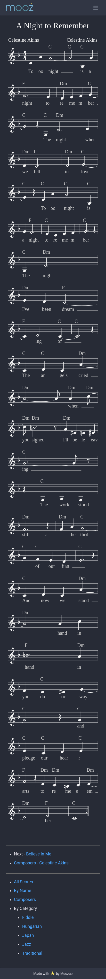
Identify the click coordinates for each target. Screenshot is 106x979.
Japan (28, 935)
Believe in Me (38, 854)
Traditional (32, 953)
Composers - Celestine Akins (41, 863)
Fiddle (28, 917)
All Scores (23, 881)
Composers (25, 899)
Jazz (26, 944)
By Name (22, 890)
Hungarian (32, 926)
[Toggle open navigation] (95, 8)
